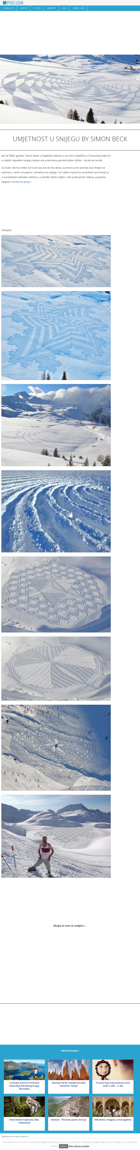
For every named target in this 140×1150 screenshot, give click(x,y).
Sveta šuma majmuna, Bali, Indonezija (24, 1121)
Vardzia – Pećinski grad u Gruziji (68, 1119)
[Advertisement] (70, 33)
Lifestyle (23, 8)
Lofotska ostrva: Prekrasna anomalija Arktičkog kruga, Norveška (24, 1085)
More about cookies (79, 1146)
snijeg (16, 1136)
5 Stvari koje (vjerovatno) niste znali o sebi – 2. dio (113, 1084)
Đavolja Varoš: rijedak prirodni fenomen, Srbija (68, 1084)
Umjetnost (51, 8)
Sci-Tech (37, 8)
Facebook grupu (21, 181)
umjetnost (24, 1136)
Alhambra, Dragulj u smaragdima (113, 1119)
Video (64, 8)
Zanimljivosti (8, 8)
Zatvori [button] (63, 1146)
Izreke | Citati (79, 8)
